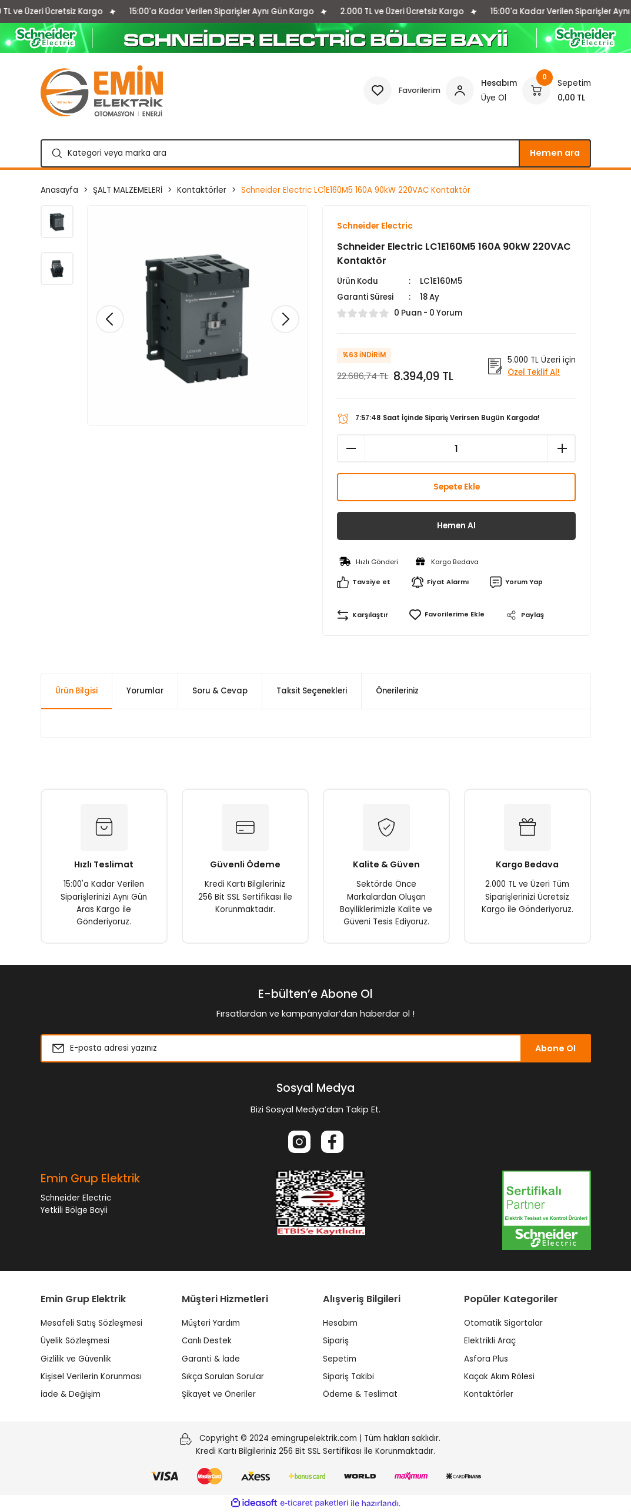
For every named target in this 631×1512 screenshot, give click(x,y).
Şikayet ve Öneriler (219, 1394)
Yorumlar (144, 691)
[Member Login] (481, 90)
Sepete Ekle (456, 488)
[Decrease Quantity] (351, 449)
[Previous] (110, 319)
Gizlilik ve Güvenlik (76, 1359)
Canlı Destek (207, 1341)
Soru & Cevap (220, 691)
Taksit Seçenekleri (311, 691)
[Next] (285, 319)
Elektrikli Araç (490, 1341)
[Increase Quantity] (561, 449)
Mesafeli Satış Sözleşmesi (91, 1323)
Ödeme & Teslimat (360, 1394)
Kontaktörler (488, 1394)
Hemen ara (555, 153)
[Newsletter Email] (316, 1049)
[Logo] (102, 90)
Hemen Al (456, 526)
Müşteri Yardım (211, 1323)
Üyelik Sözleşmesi (75, 1341)
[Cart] (556, 90)
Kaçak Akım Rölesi (499, 1377)
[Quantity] (456, 449)
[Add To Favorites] (446, 615)
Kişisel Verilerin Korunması (91, 1377)
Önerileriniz (397, 691)
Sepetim (339, 1359)
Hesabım (340, 1323)
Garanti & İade (211, 1359)
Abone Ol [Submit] (555, 1049)
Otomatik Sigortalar (503, 1323)
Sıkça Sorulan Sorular (223, 1377)
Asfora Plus (486, 1359)
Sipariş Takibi (348, 1377)
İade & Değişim (71, 1394)
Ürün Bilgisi (76, 691)
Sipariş (336, 1341)
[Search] (316, 153)
